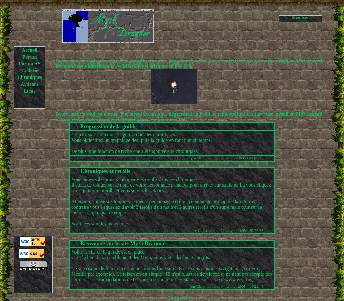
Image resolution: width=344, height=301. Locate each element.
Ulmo (202, 158)
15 (185, 298)
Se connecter (300, 17)
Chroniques (29, 77)
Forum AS (30, 63)
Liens (29, 90)
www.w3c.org (239, 279)
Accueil (30, 50)
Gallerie (29, 70)
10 (176, 298)
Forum (29, 57)
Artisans (30, 84)
